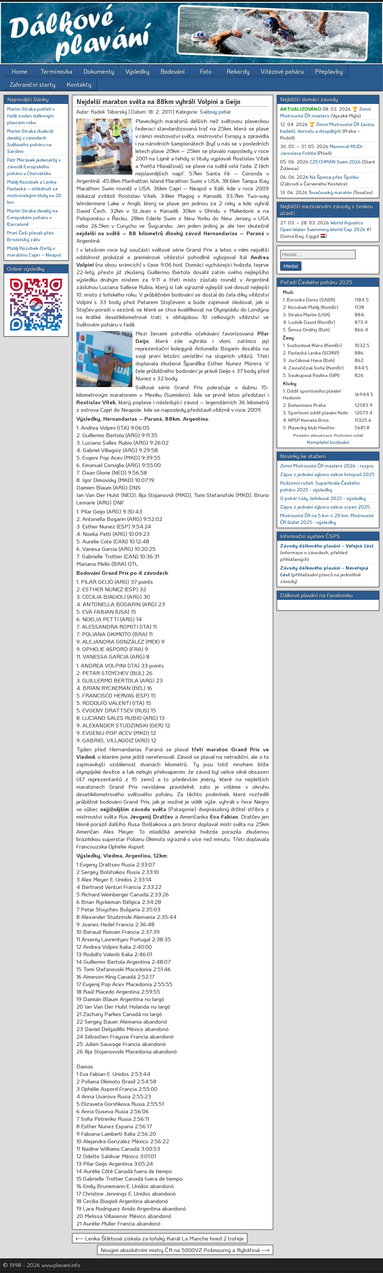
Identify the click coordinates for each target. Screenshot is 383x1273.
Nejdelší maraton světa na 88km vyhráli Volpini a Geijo (158, 101)
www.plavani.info (61, 1265)
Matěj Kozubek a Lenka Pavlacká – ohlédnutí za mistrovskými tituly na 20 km (34, 191)
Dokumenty (98, 71)
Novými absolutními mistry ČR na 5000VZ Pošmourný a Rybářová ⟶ (185, 1250)
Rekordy (238, 71)
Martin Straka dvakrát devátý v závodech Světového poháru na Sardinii (30, 141)
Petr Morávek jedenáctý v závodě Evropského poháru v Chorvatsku (34, 166)
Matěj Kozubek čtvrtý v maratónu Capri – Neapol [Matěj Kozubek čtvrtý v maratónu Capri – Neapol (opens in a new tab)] (34, 251)
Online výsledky (26, 268)
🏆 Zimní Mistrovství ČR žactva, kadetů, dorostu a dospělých (327, 127)
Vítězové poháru (282, 71)
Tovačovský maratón (330, 192)
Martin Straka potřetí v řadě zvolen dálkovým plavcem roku (31, 115)
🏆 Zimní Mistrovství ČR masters (325, 112)
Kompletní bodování (328, 442)
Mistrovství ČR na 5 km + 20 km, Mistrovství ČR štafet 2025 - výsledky (327, 518)
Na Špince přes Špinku (334, 177)
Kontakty (79, 84)
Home (19, 71)
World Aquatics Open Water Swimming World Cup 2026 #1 (325, 225)
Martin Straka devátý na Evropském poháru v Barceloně (32, 217)
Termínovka (56, 71)
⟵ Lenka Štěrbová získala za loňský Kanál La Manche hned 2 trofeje (160, 1238)
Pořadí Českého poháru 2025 (316, 282)
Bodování (172, 71)
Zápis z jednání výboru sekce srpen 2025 (325, 506)
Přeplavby (329, 71)
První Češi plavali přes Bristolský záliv (30, 235)
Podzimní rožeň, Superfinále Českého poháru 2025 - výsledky (320, 486)
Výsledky (137, 71)
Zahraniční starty (32, 84)
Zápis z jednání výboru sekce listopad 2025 (327, 474)
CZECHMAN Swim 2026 (335, 161)
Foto (205, 71)
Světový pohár (215, 111)
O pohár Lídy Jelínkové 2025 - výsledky (323, 498)
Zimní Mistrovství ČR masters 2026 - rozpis (327, 465)
